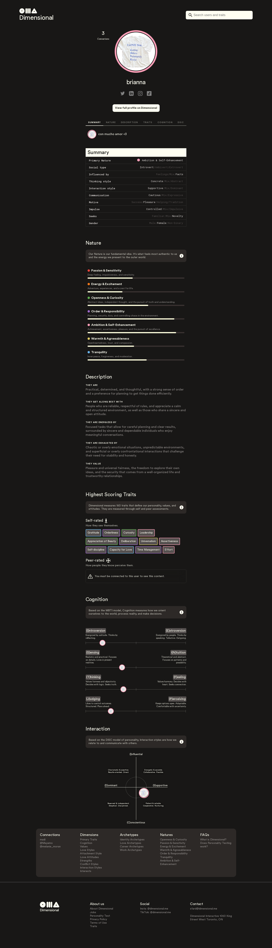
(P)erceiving (177, 699)
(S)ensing (92, 652)
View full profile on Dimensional (136, 108)
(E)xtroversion (176, 630)
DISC (181, 122)
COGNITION (165, 122)
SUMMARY (94, 122)
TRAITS (147, 122)
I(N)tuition (178, 652)
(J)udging (93, 699)
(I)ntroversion (95, 630)
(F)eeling (180, 677)
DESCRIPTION (129, 122)
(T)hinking (93, 677)
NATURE (111, 122)
